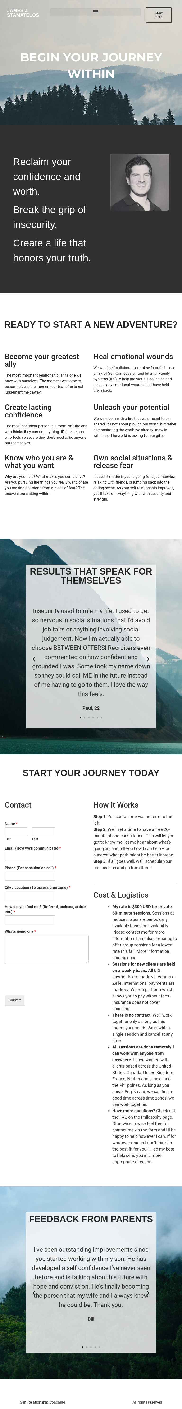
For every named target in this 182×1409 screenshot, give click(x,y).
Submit (15, 1000)
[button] (95, 12)
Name (11, 823)
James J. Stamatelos (23, 13)
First (8, 839)
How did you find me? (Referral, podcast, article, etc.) (46, 909)
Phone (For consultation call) (30, 868)
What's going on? (20, 931)
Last (35, 839)
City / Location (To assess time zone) (37, 887)
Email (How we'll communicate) (33, 848)
